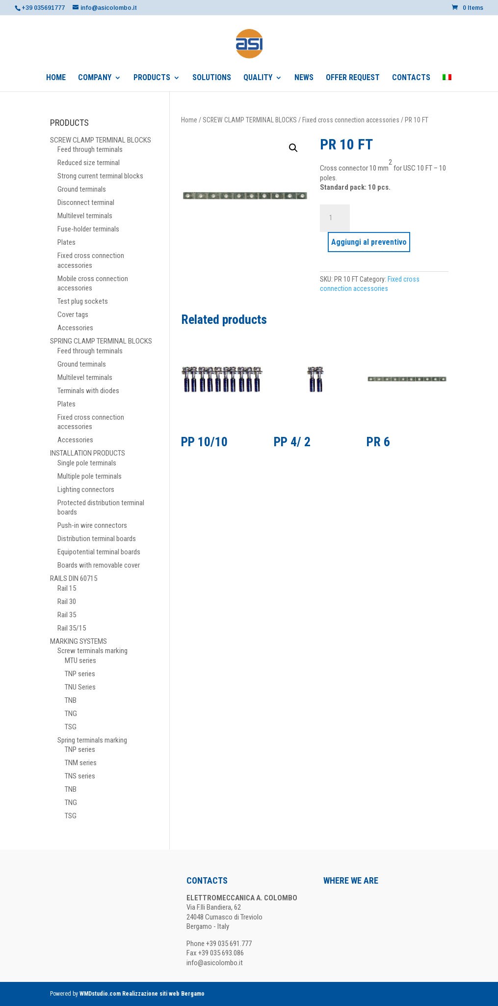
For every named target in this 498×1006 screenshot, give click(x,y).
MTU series (80, 660)
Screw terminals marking (92, 650)
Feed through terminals (90, 149)
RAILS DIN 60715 (73, 578)
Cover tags (72, 314)
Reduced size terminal (88, 162)
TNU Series (80, 687)
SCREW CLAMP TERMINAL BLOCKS (250, 120)
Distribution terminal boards (96, 538)
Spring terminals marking (92, 740)
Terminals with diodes (88, 390)
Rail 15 (66, 588)
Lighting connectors (85, 489)
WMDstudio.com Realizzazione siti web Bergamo (142, 993)
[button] (293, 148)
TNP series (80, 673)
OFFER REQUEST (353, 78)
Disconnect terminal (85, 202)
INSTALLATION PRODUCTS (87, 453)
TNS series (80, 776)
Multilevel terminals (84, 215)
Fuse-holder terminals (88, 229)
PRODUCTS (151, 78)
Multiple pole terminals (89, 476)
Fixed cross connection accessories (350, 120)
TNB (71, 700)
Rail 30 (66, 601)
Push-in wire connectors (92, 525)
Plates (66, 242)
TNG (71, 713)
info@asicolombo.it (214, 962)
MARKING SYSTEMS (78, 641)
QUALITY (257, 78)
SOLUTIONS (211, 78)
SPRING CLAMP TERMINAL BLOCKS (101, 341)
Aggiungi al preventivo (369, 242)
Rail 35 (66, 614)
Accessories (75, 327)
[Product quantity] (334, 218)
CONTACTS (411, 78)
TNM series (81, 762)
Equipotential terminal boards (98, 551)
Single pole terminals (86, 463)
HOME (56, 78)
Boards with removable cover (98, 565)
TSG (71, 726)
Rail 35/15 (71, 628)
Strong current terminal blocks (100, 176)
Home (189, 120)
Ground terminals (81, 189)
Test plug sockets (82, 301)
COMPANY (94, 78)
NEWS (304, 78)
